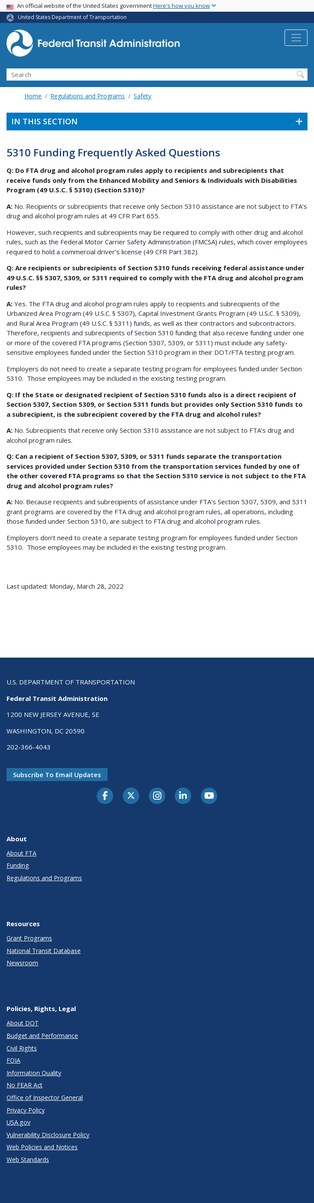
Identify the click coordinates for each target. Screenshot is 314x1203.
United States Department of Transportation (72, 17)
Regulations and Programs (87, 96)
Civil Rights (22, 1048)
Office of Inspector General (45, 1097)
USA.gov (18, 1122)
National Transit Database (44, 951)
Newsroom (22, 963)
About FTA (21, 853)
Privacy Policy (26, 1110)
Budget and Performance (42, 1035)
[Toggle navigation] (296, 37)
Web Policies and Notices (42, 1147)
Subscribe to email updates (57, 774)
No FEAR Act (25, 1085)
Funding (18, 865)
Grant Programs (29, 938)
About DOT (23, 1023)
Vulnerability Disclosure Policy (48, 1135)
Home (33, 96)
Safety (142, 96)
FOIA (13, 1060)
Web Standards (28, 1159)
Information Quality (34, 1073)
